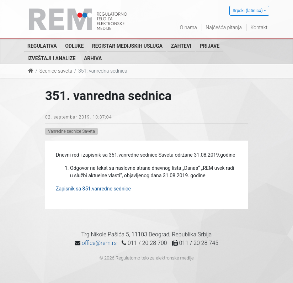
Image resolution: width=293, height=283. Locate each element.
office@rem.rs (99, 243)
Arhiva (93, 58)
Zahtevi (181, 46)
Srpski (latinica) (248, 10)
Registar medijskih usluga (127, 46)
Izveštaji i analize (51, 58)
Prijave (210, 46)
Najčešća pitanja (224, 27)
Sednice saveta (55, 71)
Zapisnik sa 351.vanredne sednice (93, 189)
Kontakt (258, 27)
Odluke (74, 46)
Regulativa (42, 46)
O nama (188, 27)
